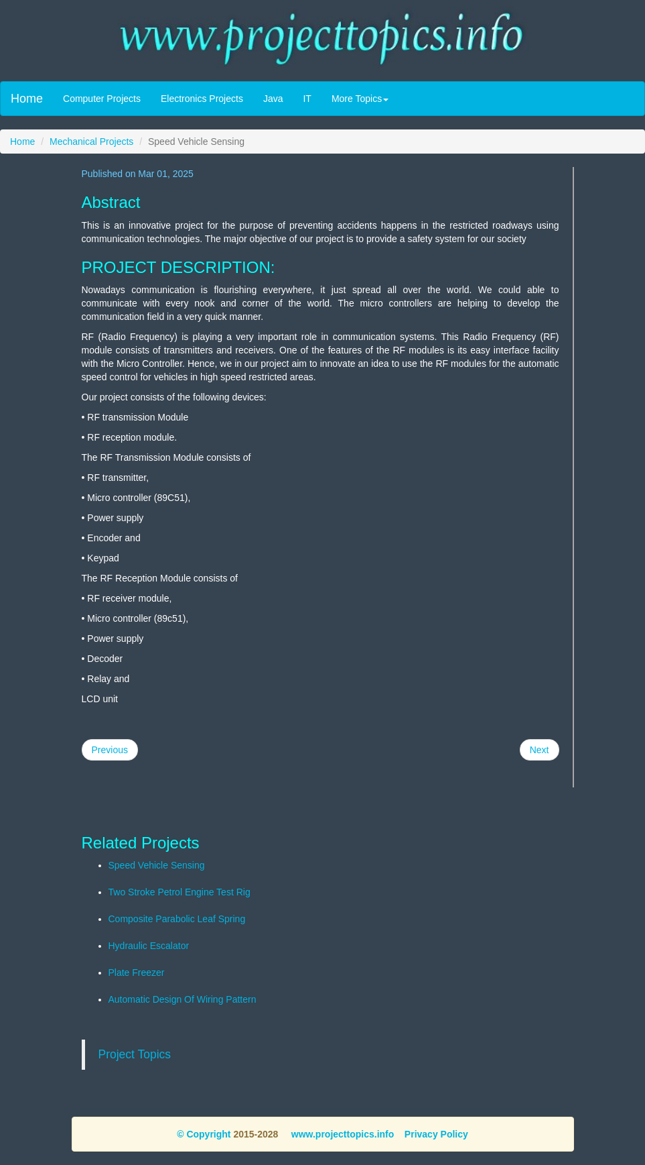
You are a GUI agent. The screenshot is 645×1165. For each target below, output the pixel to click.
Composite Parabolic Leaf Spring (177, 918)
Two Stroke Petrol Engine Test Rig (179, 892)
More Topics (360, 98)
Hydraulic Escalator (149, 945)
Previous (110, 749)
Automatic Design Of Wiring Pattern (183, 999)
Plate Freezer (137, 972)
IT (307, 98)
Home (27, 98)
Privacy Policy (436, 1134)
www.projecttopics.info (341, 1134)
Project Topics (134, 1054)
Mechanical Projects (91, 141)
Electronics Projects (202, 98)
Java (273, 98)
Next (539, 749)
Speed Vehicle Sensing (157, 865)
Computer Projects (102, 98)
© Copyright (203, 1134)
